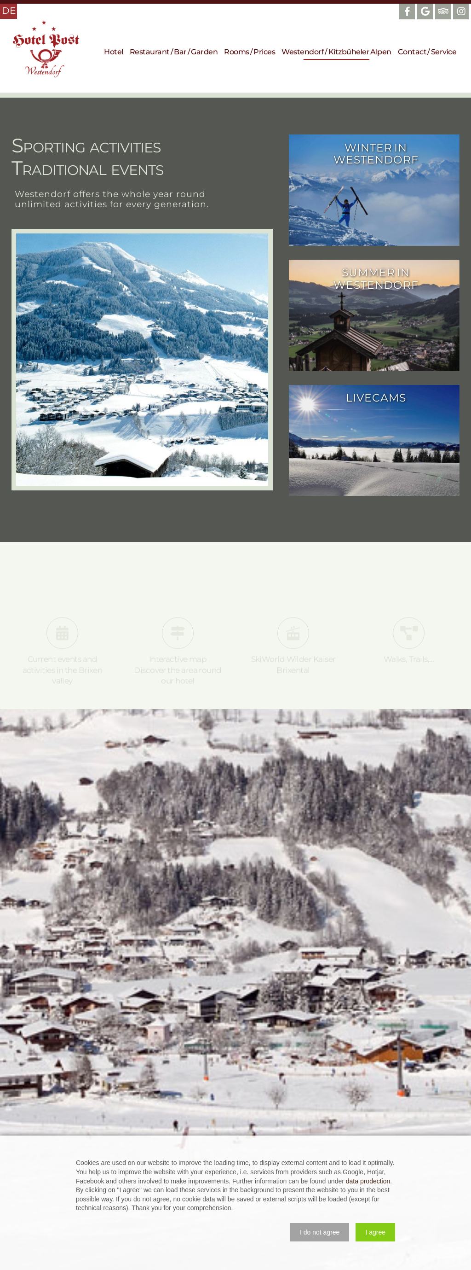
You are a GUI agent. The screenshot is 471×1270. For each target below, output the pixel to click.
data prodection (368, 1181)
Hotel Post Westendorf (45, 49)
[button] (319, 1232)
